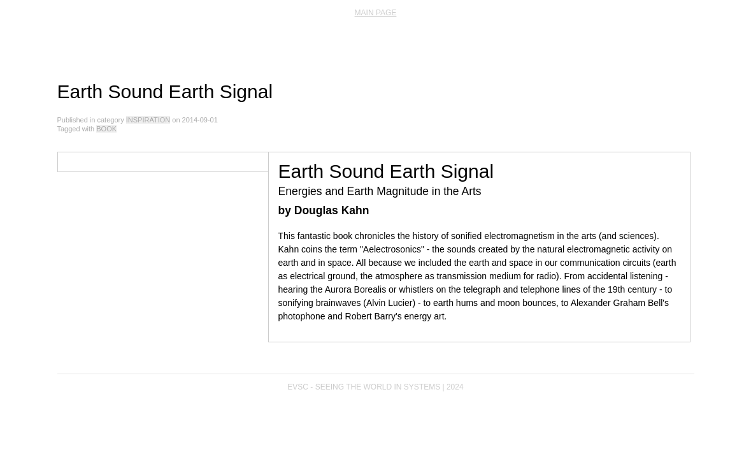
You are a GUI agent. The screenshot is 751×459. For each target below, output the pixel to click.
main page (376, 12)
